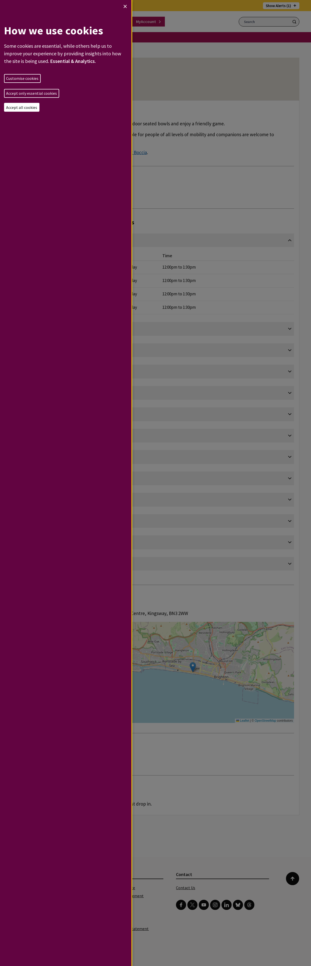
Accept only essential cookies (31, 93)
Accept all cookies (21, 107)
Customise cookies (22, 78)
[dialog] (65, 483)
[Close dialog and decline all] (125, 6)
